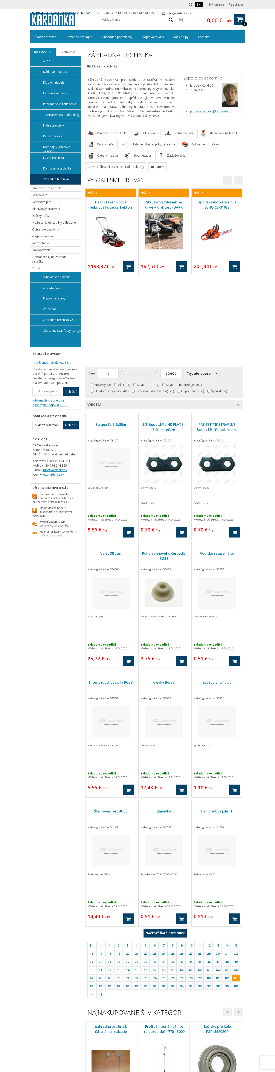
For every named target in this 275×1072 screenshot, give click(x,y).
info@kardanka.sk (179, 13)
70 (118, 890)
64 (218, 882)
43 (181, 874)
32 (236, 865)
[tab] (43, 52)
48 (227, 874)
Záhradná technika (56, 179)
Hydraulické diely (54, 93)
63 (209, 882)
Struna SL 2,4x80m (111, 336)
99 (227, 898)
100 (235, 898)
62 (200, 882)
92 (163, 898)
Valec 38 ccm (110, 465)
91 (154, 898)
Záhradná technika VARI (59, 320)
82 (227, 890)
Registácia (236, 4)
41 (163, 874)
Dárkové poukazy (55, 72)
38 (136, 874)
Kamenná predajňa (79, 37)
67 (91, 890)
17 (100, 865)
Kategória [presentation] (43, 52)
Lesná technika (53, 158)
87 (118, 898)
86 (109, 898)
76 (172, 890)
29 (209, 865)
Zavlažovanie (41, 250)
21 (136, 865)
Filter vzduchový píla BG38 (111, 594)
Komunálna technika (57, 168)
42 (172, 874)
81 (218, 890)
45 (200, 874)
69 (109, 890)
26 (181, 865)
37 (127, 874)
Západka (164, 723)
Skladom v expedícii (108, 303)
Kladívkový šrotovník (46, 209)
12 (209, 857)
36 (118, 874)
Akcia (121, 297)
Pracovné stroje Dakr (47, 188)
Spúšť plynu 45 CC (217, 594)
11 (200, 857)
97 (209, 898)
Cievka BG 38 (163, 594)
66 (236, 882)
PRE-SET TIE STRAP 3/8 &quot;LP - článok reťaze (217, 339)
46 (209, 874)
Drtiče (36, 268)
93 (172, 898)
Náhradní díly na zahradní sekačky (49, 259)
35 (109, 874)
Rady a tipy (180, 37)
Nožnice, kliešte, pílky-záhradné (54, 222)
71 (127, 890)
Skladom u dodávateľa (151, 303)
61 (190, 882)
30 (218, 865)
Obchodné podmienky (117, 37)
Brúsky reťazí (41, 216)
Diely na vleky (52, 136)
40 (154, 874)
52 (109, 882)
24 (163, 865)
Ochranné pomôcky (46, 229)
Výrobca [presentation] (68, 52)
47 (218, 874)
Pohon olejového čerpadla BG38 (164, 468)
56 (145, 882)
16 (91, 865)
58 (163, 882)
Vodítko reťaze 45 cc (217, 465)
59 (172, 882)
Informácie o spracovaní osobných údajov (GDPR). (50, 402)
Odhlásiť (70, 425)
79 (200, 890)
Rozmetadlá (40, 243)
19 (118, 865)
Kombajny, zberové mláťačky (56, 149)
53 (118, 882)
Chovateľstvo (52, 288)
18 (109, 865)
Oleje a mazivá (42, 236)
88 (127, 898)
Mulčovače (39, 195)
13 (218, 857)
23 (154, 865)
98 (218, 898)
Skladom (143, 297)
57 (154, 882)
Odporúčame (190, 303)
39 (145, 874)
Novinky (100, 297)
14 (227, 857)
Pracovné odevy (54, 298)
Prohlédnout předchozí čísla (51, 362)
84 (91, 898)
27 (190, 865)
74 (154, 890)
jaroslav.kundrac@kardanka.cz (211, 111)
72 (136, 890)
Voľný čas (49, 309)
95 (190, 898)
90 (145, 898)
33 (91, 874)
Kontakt (203, 37)
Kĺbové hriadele (53, 82)
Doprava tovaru (153, 37)
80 (209, 890)
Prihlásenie (216, 4)
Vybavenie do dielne (56, 277)
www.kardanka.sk (52, 474)
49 (236, 874)
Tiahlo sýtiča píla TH (217, 723)
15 (236, 857)
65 (227, 882)
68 (100, 890)
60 (181, 882)
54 (127, 882)
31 (227, 865)
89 (136, 898)
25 (172, 865)
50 (91, 882)
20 (127, 865)
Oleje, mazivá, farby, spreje (62, 330)
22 (145, 865)
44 (190, 874)
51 (100, 882)
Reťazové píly (41, 202)
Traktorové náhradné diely (61, 115)
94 (181, 898)
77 (181, 890)
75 (163, 890)
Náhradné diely (53, 125)
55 (136, 882)
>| (100, 906)
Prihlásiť (71, 391)
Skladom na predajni (180, 297)
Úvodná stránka (45, 37)
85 (100, 898)
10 (190, 857)
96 (200, 898)
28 (200, 865)
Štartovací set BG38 (110, 723)
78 (190, 890)
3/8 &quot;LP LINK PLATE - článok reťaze (163, 339)
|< (91, 857)
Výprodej (217, 303)
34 (100, 874)
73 (145, 890)
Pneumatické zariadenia (59, 104)
